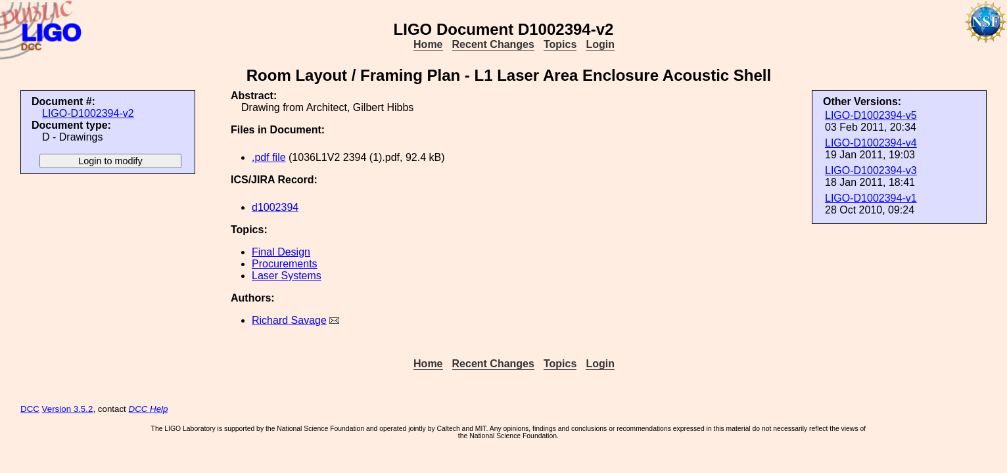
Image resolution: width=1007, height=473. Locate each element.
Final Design (281, 252)
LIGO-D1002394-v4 (871, 142)
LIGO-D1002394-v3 (871, 170)
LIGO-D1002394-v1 (871, 198)
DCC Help (148, 409)
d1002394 (275, 207)
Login (600, 44)
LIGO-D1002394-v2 (88, 113)
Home (427, 44)
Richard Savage (289, 320)
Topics (560, 44)
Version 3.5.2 (67, 409)
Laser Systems (286, 275)
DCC (29, 409)
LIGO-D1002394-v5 (871, 115)
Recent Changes (493, 44)
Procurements (284, 263)
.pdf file (269, 157)
